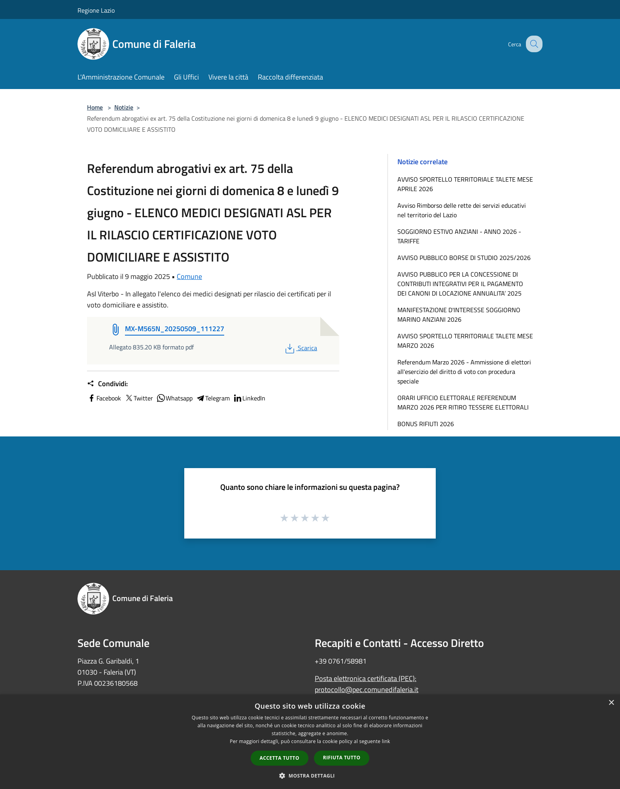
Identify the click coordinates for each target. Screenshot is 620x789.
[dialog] (310, 741)
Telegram (213, 398)
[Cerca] (533, 43)
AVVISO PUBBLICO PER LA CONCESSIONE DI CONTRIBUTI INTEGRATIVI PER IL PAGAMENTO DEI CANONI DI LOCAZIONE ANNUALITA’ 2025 (460, 283)
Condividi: (107, 383)
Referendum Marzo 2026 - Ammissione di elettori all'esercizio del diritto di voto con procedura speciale (464, 371)
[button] (310, 776)
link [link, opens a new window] (386, 741)
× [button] (611, 703)
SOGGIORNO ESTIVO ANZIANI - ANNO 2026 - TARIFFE (459, 236)
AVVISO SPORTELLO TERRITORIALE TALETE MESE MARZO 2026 (465, 340)
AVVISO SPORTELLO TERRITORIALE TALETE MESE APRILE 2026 (465, 183)
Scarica (300, 348)
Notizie (123, 107)
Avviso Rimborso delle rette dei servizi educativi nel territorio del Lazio (461, 210)
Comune (189, 276)
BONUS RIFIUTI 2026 (425, 424)
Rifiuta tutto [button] (342, 757)
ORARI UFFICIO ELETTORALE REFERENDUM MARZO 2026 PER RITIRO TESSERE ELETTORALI (463, 402)
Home (95, 107)
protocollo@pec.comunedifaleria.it (366, 689)
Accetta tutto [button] (279, 758)
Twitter (138, 398)
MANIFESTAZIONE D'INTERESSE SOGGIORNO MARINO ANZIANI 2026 (458, 314)
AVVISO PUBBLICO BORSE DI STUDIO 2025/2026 (464, 257)
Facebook (104, 398)
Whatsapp (174, 398)
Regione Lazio (96, 10)
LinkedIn (249, 398)
